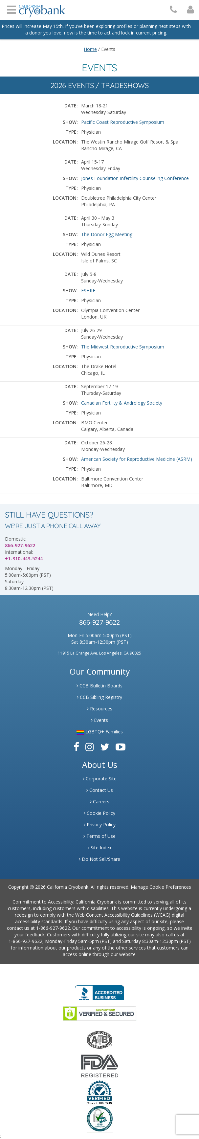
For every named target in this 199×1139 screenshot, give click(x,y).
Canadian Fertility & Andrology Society (121, 403)
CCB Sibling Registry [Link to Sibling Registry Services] (99, 697)
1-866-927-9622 (53, 928)
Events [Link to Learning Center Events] (99, 720)
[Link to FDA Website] (99, 1065)
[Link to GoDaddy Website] (100, 1013)
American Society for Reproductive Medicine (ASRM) (136, 459)
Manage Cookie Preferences (161, 887)
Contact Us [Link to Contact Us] (99, 790)
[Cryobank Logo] (42, 8)
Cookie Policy (99, 813)
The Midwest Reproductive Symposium (122, 347)
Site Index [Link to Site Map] (99, 847)
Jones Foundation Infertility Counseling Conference (135, 178)
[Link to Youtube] (120, 746)
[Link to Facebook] (76, 746)
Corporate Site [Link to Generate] (100, 778)
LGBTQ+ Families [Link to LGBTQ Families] (100, 731)
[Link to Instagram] (89, 746)
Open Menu (11, 8)
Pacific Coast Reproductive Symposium (122, 122)
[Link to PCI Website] (99, 1118)
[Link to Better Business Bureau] (99, 990)
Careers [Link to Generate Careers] (99, 801)
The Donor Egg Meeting (106, 234)
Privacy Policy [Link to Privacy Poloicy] (100, 824)
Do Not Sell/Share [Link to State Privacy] (99, 859)
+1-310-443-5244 (24, 558)
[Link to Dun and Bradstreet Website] (99, 1091)
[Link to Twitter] (104, 746)
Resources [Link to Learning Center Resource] (99, 708)
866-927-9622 (20, 545)
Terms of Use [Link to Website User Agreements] (99, 836)
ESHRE (88, 290)
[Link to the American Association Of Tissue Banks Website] (99, 1039)
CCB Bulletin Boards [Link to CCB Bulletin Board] (99, 685)
